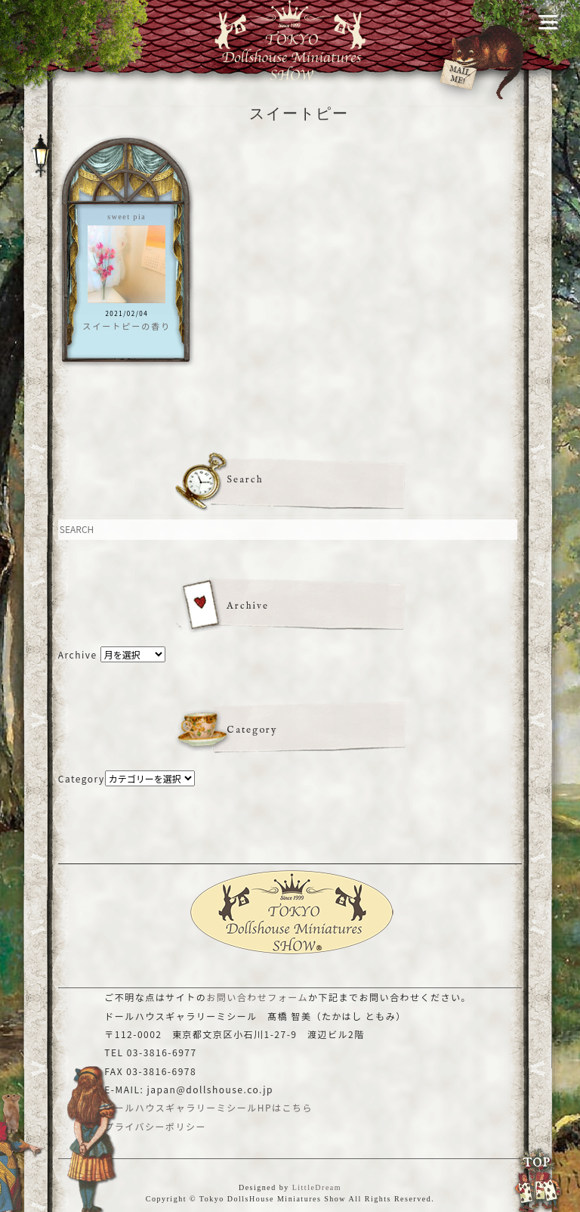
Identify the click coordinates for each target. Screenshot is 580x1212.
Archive (77, 654)
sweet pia (126, 216)
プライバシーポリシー (155, 1126)
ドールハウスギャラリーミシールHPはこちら (208, 1107)
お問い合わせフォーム (257, 996)
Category (81, 778)
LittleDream (316, 1187)
